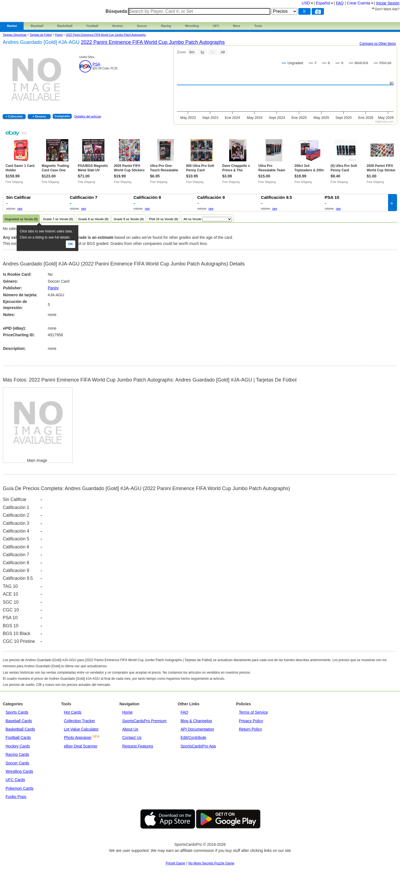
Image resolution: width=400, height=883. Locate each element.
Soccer (142, 25)
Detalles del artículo (87, 116)
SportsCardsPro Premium (144, 721)
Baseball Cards (19, 721)
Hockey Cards (18, 746)
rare (20, 208)
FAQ (184, 712)
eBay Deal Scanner (81, 746)
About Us (130, 729)
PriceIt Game (175, 863)
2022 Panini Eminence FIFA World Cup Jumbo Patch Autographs (106, 34)
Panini (53, 288)
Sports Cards (17, 712)
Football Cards (18, 737)
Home (127, 712)
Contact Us (131, 737)
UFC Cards (15, 779)
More (236, 25)
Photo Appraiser (78, 737)
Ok (70, 244)
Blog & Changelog (196, 721)
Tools (258, 25)
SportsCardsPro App (198, 746)
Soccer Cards (17, 763)
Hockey (117, 25)
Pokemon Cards (19, 788)
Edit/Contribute (193, 737)
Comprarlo (62, 116)
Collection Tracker (79, 721)
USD (306, 3)
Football (92, 25)
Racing (166, 25)
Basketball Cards (20, 729)
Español (323, 3)
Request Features (137, 746)
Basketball (64, 25)
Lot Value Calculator (81, 729)
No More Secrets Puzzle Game (211, 863)
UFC (216, 25)
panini (59, 34)
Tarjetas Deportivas (15, 34)
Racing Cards (17, 754)
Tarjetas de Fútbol (41, 34)
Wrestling (192, 25)
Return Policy (250, 729)
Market (12, 25)
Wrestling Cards (19, 771)
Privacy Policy (251, 721)
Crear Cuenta (358, 3)
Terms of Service (253, 712)
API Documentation (197, 729)
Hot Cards (72, 712)
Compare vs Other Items (377, 44)
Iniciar (387, 3)
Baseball (37, 25)
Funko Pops (16, 796)
